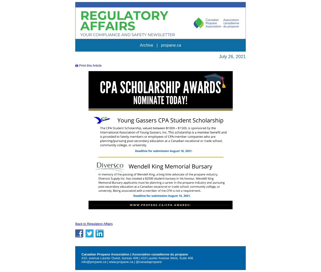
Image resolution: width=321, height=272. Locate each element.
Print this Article (88, 65)
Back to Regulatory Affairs (94, 224)
